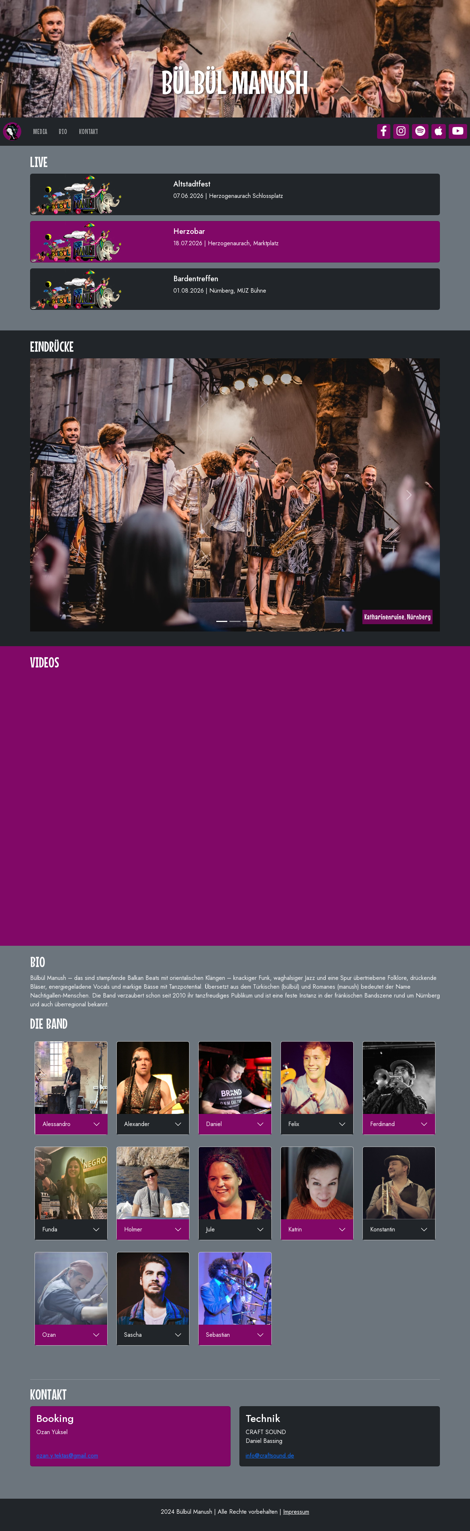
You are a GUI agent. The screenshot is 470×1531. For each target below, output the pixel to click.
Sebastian (218, 1335)
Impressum (296, 1512)
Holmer (133, 1229)
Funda (49, 1229)
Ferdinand (382, 1124)
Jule (210, 1229)
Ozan (49, 1335)
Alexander (136, 1124)
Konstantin (382, 1229)
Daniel (214, 1124)
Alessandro (56, 1124)
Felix (293, 1124)
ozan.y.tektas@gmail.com (67, 1455)
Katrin (295, 1229)
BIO (63, 131)
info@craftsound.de (270, 1455)
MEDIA (40, 131)
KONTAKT (88, 131)
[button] (383, 131)
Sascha (133, 1335)
